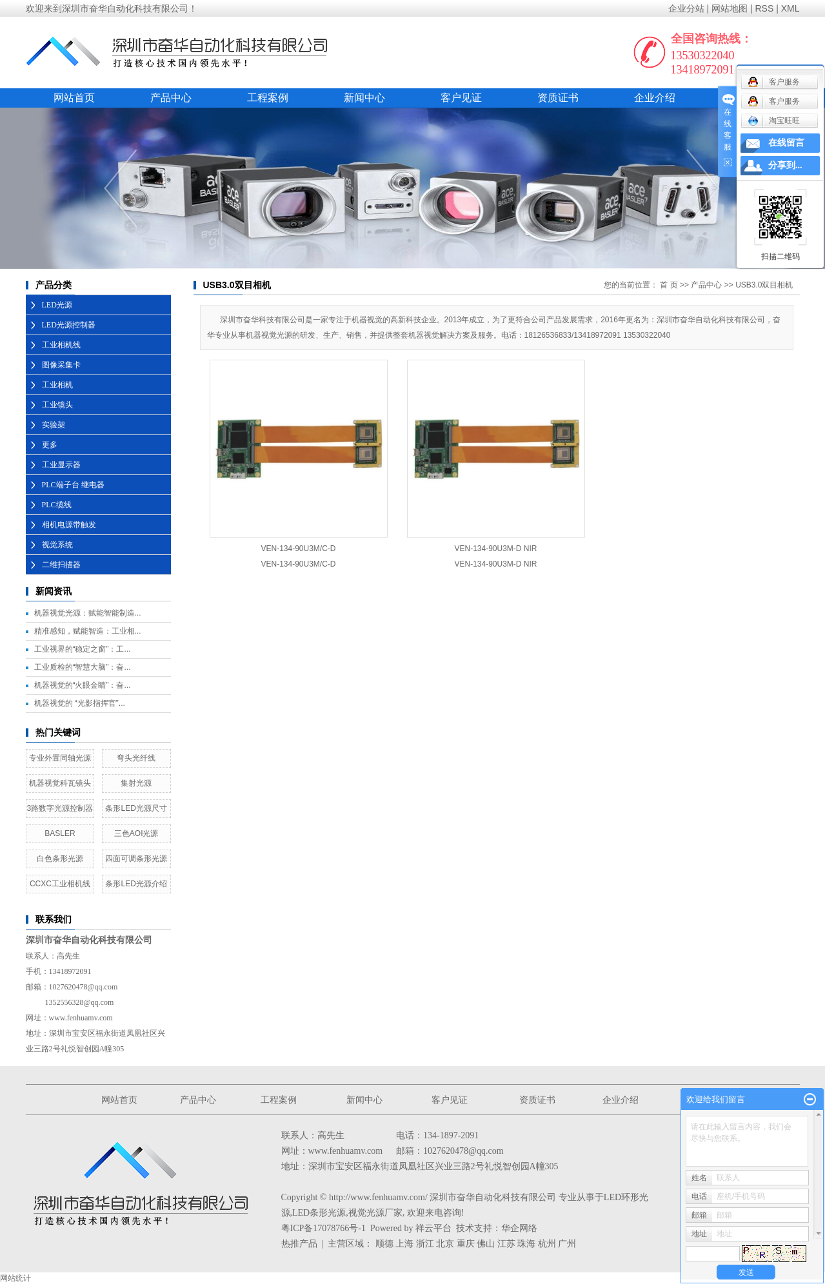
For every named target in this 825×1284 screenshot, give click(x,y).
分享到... (785, 165)
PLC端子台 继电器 (73, 484)
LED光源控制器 (68, 324)
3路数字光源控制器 (60, 808)
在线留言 (786, 143)
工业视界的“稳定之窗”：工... (82, 649)
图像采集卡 (61, 364)
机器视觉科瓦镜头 (60, 783)
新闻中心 (364, 97)
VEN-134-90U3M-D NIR (495, 548)
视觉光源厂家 (375, 1213)
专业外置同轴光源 (60, 758)
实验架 (53, 424)
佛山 (486, 1244)
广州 (567, 1244)
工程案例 (267, 97)
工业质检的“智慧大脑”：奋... (82, 667)
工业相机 (57, 384)
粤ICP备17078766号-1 (323, 1228)
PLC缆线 (57, 504)
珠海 (526, 1244)
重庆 (466, 1244)
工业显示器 (61, 464)
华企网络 (519, 1228)
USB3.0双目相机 (764, 284)
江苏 (506, 1244)
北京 (445, 1244)
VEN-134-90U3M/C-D (298, 548)
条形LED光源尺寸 (135, 808)
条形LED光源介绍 (135, 883)
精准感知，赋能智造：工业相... (87, 631)
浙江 (425, 1244)
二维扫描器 (61, 564)
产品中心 (171, 97)
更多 (49, 444)
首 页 (668, 284)
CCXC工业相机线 (60, 883)
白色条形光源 (60, 858)
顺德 (384, 1244)
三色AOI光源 (136, 833)
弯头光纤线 (136, 758)
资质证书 (558, 97)
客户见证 (461, 97)
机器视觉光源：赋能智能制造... (87, 613)
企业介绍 (654, 97)
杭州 (547, 1244)
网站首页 (74, 97)
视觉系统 (57, 544)
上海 (404, 1244)
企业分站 (686, 8)
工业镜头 (57, 404)
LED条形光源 (319, 1213)
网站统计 (15, 1278)
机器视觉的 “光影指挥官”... (79, 703)
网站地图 (729, 8)
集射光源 (136, 783)
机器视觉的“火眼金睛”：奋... (82, 685)
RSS (764, 8)
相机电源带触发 (69, 524)
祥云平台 (433, 1228)
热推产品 (299, 1244)
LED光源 (57, 304)
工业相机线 (61, 344)
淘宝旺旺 (774, 120)
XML (790, 8)
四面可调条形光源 (136, 858)
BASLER (60, 833)
